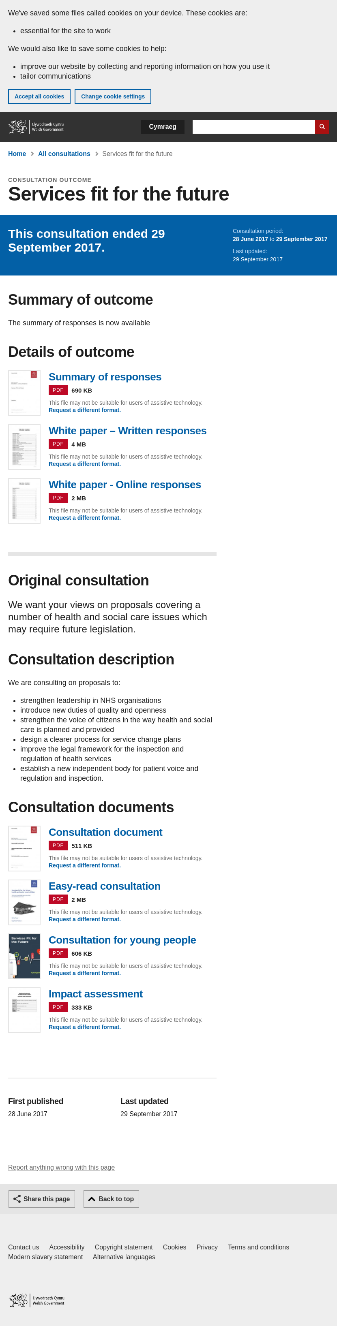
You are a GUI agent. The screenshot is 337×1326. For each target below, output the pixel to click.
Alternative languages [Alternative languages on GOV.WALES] (124, 1256)
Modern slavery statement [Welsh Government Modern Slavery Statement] (45, 1256)
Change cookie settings (113, 96)
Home (17, 153)
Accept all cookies (39, 96)
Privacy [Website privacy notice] (207, 1247)
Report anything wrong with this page (61, 1167)
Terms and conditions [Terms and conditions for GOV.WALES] (258, 1247)
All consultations (64, 153)
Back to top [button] (116, 1199)
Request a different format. (85, 410)
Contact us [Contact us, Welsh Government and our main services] (23, 1247)
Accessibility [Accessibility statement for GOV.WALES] (66, 1247)
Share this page (47, 1199)
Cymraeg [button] (162, 126)
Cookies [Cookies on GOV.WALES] (175, 1247)
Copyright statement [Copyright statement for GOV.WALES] (124, 1247)
